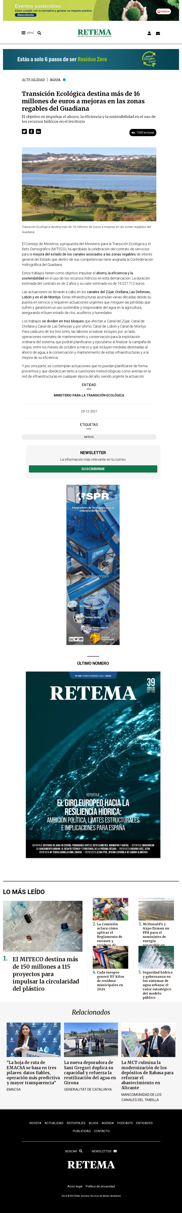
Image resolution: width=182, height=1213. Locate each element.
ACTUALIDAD (53, 1123)
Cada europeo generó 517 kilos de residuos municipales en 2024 (110, 979)
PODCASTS (125, 1123)
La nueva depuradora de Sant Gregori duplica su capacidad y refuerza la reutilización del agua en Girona (90, 1072)
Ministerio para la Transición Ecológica (89, 395)
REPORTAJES (75, 1123)
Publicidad (81, 1132)
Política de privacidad (100, 1188)
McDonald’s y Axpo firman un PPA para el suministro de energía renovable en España (157, 933)
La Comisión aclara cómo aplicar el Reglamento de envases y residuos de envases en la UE (112, 935)
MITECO (89, 437)
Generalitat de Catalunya (88, 1089)
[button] (24, 132)
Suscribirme (93, 469)
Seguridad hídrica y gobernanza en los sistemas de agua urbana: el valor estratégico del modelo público (157, 983)
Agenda (108, 1123)
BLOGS (94, 1123)
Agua (56, 79)
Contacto (102, 1132)
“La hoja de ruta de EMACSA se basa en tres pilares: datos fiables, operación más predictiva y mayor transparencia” (33, 1072)
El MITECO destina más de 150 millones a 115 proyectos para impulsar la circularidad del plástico (44, 978)
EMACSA (14, 1089)
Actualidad (34, 79)
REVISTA (34, 1123)
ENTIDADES (145, 1123)
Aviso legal (74, 1188)
